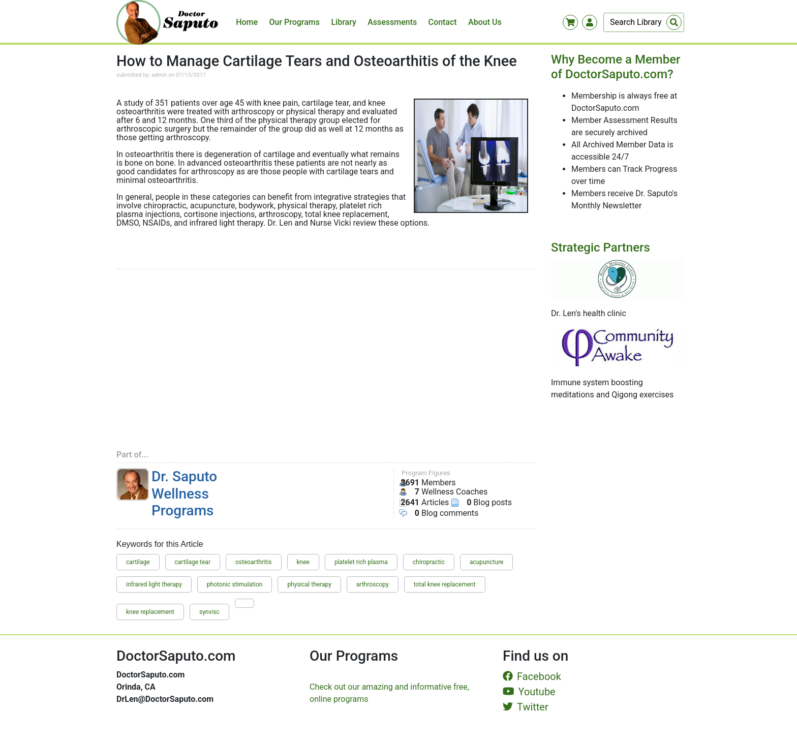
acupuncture (487, 562)
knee (303, 562)
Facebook (532, 676)
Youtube (529, 692)
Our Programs (294, 22)
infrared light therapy (154, 584)
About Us (485, 22)
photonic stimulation (235, 584)
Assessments (392, 22)
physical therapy (309, 584)
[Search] (643, 22)
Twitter (525, 707)
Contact (442, 22)
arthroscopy (372, 584)
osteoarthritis (253, 562)
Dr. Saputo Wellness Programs (184, 493)
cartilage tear (192, 562)
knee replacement (150, 611)
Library (343, 22)
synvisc (209, 611)
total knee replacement (445, 584)
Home (247, 22)
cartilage (138, 562)
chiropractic (429, 562)
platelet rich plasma (361, 562)
